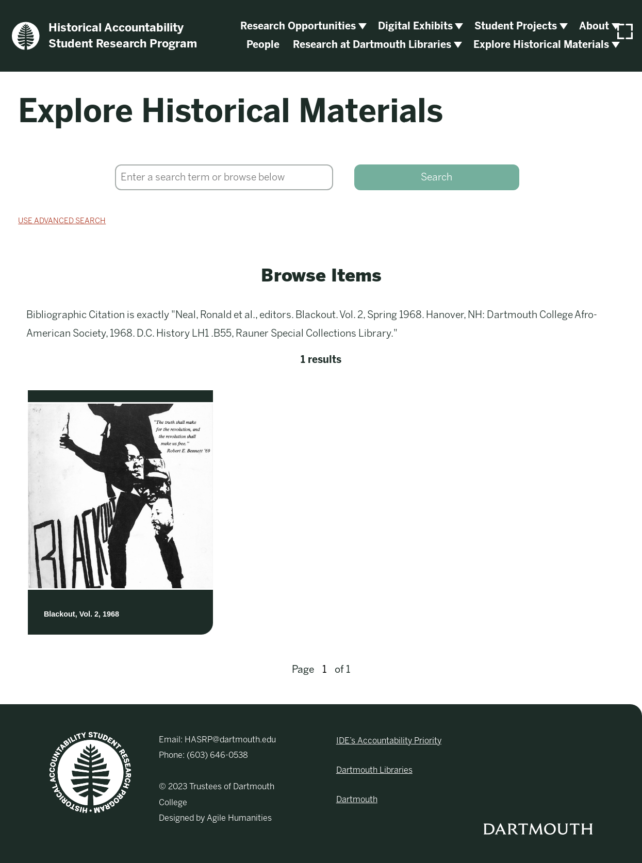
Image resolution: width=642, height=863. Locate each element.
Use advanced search (62, 220)
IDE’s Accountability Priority (388, 740)
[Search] (224, 177)
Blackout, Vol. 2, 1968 (81, 614)
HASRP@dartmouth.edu (230, 739)
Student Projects (515, 26)
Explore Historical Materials (541, 45)
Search (436, 177)
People (262, 45)
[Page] (324, 669)
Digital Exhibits (415, 26)
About (594, 26)
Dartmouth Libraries (374, 770)
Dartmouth (356, 799)
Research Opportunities (298, 26)
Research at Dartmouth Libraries (372, 45)
